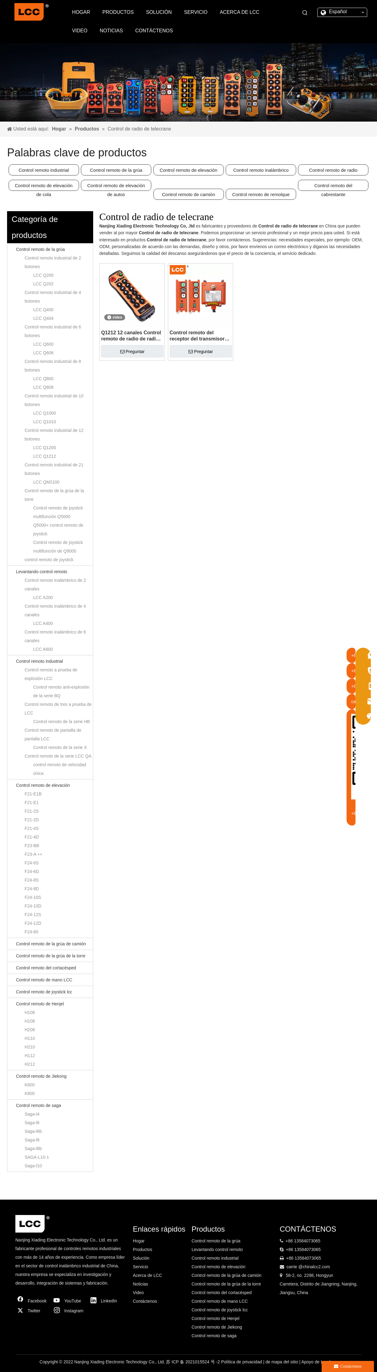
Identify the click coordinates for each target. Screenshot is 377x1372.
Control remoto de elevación (188, 170)
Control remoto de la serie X (60, 747)
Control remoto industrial (43, 170)
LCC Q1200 (44, 447)
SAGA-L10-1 (37, 1157)
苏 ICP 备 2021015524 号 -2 (193, 1361)
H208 (30, 1029)
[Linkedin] (105, 1301)
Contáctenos (145, 1301)
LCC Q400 (43, 309)
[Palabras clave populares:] (305, 13)
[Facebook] (32, 1301)
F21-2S (32, 811)
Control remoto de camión (188, 194)
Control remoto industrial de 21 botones (54, 469)
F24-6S (32, 862)
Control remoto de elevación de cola (44, 187)
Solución (141, 1258)
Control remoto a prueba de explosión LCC (51, 674)
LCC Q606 (43, 352)
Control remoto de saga (38, 1105)
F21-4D (32, 837)
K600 (30, 1084)
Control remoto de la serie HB (61, 721)
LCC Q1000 (44, 413)
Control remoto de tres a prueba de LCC (58, 708)
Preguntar (132, 351)
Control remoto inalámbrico (260, 170)
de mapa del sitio (282, 1361)
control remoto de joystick (49, 559)
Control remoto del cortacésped (46, 967)
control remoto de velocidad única (59, 769)
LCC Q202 (43, 283)
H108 (30, 1021)
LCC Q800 (43, 378)
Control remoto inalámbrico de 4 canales (55, 610)
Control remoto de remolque (261, 194)
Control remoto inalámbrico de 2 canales (55, 584)
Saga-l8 (32, 1139)
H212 (30, 1064)
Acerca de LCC (147, 1275)
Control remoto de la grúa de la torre (54, 495)
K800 (30, 1093)
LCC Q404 (43, 318)
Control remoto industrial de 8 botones (53, 365)
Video (138, 1292)
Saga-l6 (32, 1122)
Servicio (140, 1266)
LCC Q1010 (44, 421)
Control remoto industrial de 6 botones (53, 331)
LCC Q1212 (44, 456)
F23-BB (32, 845)
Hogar (139, 1240)
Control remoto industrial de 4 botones (53, 297)
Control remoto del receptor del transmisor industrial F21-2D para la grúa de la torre (198, 336)
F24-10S (33, 897)
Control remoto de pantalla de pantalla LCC (53, 734)
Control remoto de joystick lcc (44, 991)
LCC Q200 (43, 275)
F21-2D (32, 819)
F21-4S (32, 828)
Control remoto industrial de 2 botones (53, 262)
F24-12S (33, 914)
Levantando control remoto (41, 571)
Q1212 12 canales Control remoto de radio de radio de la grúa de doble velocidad (131, 336)
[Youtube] (69, 1301)
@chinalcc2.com (314, 1266)
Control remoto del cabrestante (333, 187)
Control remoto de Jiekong (41, 1076)
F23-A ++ (33, 854)
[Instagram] (69, 1311)
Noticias (140, 1283)
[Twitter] (32, 1311)
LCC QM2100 (46, 482)
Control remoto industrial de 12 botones (54, 434)
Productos (142, 1249)
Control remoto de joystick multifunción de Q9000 (58, 546)
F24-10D (33, 905)
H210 (30, 1046)
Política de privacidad (242, 1361)
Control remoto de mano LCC (44, 979)
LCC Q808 (43, 387)
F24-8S (32, 880)
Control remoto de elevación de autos (116, 187)
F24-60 (31, 931)
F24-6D (32, 871)
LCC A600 (43, 649)
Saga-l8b (33, 1148)
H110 (30, 1038)
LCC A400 (43, 623)
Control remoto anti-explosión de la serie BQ (61, 691)
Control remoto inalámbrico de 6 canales (55, 636)
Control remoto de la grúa (116, 170)
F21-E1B (33, 793)
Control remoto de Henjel (40, 1003)
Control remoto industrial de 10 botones (54, 400)
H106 (30, 1012)
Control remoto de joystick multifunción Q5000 (58, 512)
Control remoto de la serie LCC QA (58, 756)
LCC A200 (43, 597)
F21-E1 (32, 802)
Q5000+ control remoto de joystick (58, 529)
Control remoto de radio (333, 170)
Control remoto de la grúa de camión (51, 943)
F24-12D (33, 923)
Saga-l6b (33, 1131)
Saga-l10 (33, 1165)
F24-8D (32, 888)
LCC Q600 (43, 344)
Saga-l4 (32, 1114)
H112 (30, 1055)
